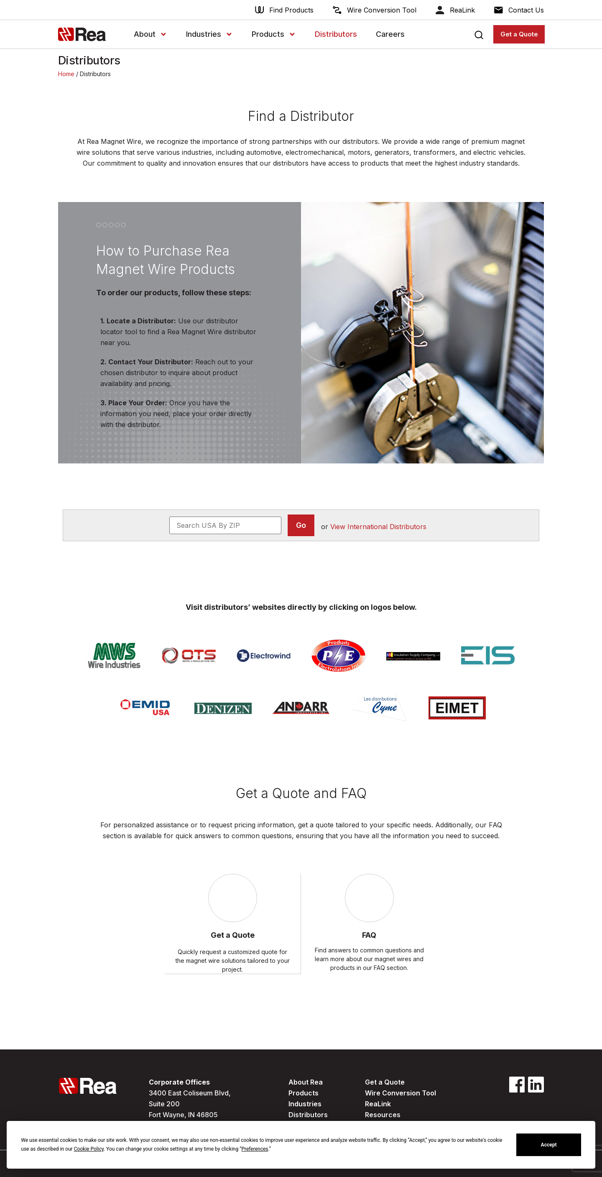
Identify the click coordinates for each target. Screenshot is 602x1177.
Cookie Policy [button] (89, 1149)
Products (274, 34)
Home (66, 73)
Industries (209, 34)
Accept (549, 1145)
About (150, 34)
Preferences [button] (254, 1149)
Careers (390, 34)
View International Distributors (378, 526)
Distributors (336, 34)
